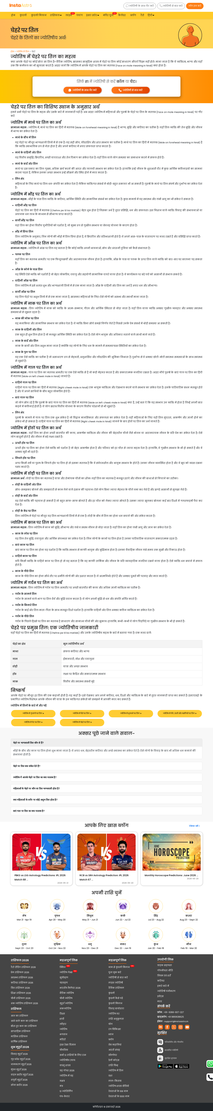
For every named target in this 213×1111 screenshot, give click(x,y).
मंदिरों (63, 1039)
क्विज (63, 967)
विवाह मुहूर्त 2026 (19, 1054)
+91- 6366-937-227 (174, 1012)
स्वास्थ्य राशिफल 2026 (22, 977)
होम (13, 15)
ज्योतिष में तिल (22, 51)
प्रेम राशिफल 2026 (20, 972)
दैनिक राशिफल (116, 987)
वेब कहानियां (114, 1044)
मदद (159, 1001)
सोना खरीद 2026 (19, 1085)
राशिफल (55, 15)
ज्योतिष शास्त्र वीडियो (118, 1086)
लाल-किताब (114, 1080)
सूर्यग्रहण (64, 977)
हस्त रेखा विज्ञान (68, 1044)
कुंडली (23, 15)
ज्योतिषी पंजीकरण (166, 991)
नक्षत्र (62, 1080)
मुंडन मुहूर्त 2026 (19, 1069)
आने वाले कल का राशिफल (24, 1020)
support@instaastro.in (176, 1021)
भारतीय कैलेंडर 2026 (70, 987)
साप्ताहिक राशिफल (20, 1031)
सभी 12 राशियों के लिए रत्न (73, 1055)
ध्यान (110, 1034)
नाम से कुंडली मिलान (119, 967)
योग (110, 1024)
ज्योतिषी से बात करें (171, 5)
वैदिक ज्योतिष (67, 993)
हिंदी (150, 15)
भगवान (63, 1034)
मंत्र (61, 1086)
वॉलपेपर (112, 1055)
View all (194, 826)
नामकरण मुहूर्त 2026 (21, 1064)
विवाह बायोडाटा (116, 1008)
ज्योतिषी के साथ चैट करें (140, 5)
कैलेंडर (122, 15)
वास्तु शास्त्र (65, 1065)
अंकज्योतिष (65, 1008)
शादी (62, 1018)
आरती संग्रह (114, 1049)
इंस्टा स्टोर (91, 15)
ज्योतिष (63, 1029)
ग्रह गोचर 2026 (67, 1070)
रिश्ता (62, 1013)
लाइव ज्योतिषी (115, 982)
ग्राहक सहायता (164, 965)
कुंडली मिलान (39, 15)
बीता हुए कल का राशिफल (24, 1026)
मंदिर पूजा (108, 15)
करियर (160, 980)
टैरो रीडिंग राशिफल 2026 (23, 967)
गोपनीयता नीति (165, 970)
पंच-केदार (65, 1096)
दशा (110, 1075)
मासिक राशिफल (19, 1036)
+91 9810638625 (170, 1016)
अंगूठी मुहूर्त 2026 (19, 1079)
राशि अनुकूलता (116, 1018)
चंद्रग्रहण (64, 982)
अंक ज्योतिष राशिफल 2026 (24, 1003)
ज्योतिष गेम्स (66, 972)
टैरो (142, 15)
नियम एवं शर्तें (164, 975)
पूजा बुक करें (114, 972)
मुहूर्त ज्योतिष (66, 1003)
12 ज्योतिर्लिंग (66, 1091)
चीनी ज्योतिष (66, 998)
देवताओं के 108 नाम (118, 1091)
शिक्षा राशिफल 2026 (21, 993)
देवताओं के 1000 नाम (118, 1096)
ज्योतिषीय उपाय (67, 1060)
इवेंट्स (160, 996)
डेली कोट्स (113, 1060)
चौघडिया (64, 1049)
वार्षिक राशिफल (19, 1041)
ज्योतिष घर (114, 1013)
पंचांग (79, 15)
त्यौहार (63, 1024)
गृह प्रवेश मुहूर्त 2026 (20, 1059)
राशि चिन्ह (113, 1065)
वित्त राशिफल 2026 (20, 987)
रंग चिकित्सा (114, 1029)
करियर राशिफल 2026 (22, 982)
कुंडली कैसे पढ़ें (115, 998)
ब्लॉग (133, 15)
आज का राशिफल (19, 1015)
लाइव (69, 15)
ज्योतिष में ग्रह (66, 1075)
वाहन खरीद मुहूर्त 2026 (22, 1074)
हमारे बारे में (163, 986)
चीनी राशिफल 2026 (20, 998)
